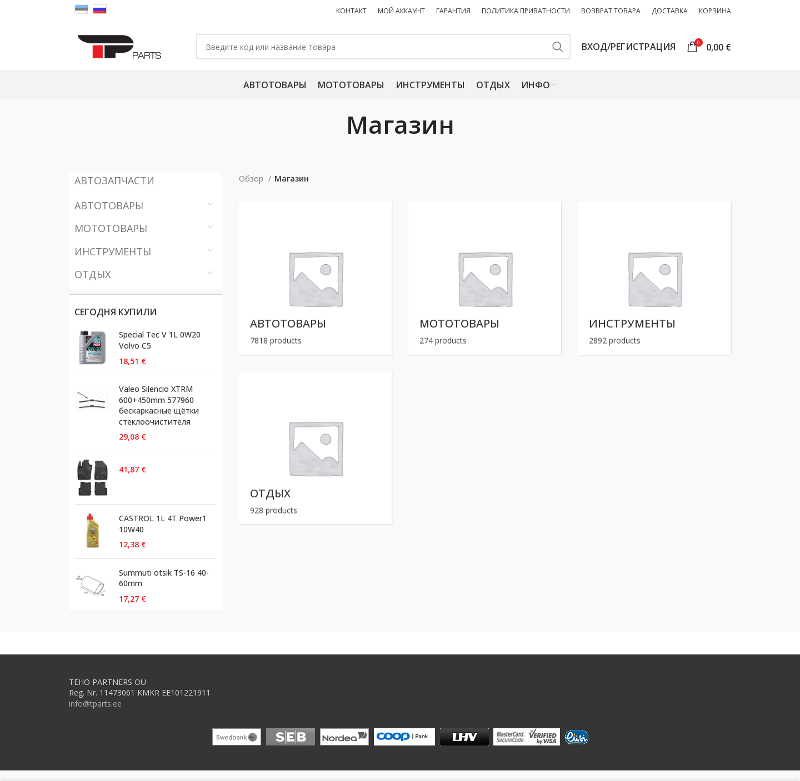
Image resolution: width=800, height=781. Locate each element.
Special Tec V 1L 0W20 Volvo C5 (160, 350)
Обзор (252, 189)
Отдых (92, 284)
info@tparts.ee (95, 714)
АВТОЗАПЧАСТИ (114, 191)
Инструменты (112, 261)
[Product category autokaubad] (315, 288)
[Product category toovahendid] (654, 288)
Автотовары (108, 216)
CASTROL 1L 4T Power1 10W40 (163, 534)
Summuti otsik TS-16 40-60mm (164, 588)
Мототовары (110, 238)
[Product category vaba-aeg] (315, 458)
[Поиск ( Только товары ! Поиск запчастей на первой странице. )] (396, 52)
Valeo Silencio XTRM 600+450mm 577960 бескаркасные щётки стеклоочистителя (159, 415)
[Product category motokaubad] (484, 288)
